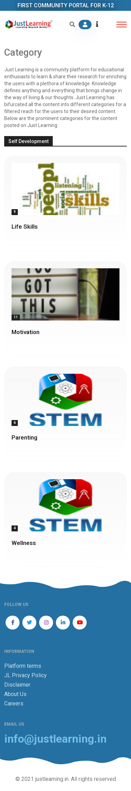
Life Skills (25, 226)
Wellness (24, 542)
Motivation (25, 332)
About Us (15, 694)
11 (16, 317)
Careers (13, 703)
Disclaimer (17, 684)
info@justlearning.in (55, 739)
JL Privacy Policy (25, 675)
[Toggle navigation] (121, 24)
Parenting (24, 437)
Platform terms (22, 666)
